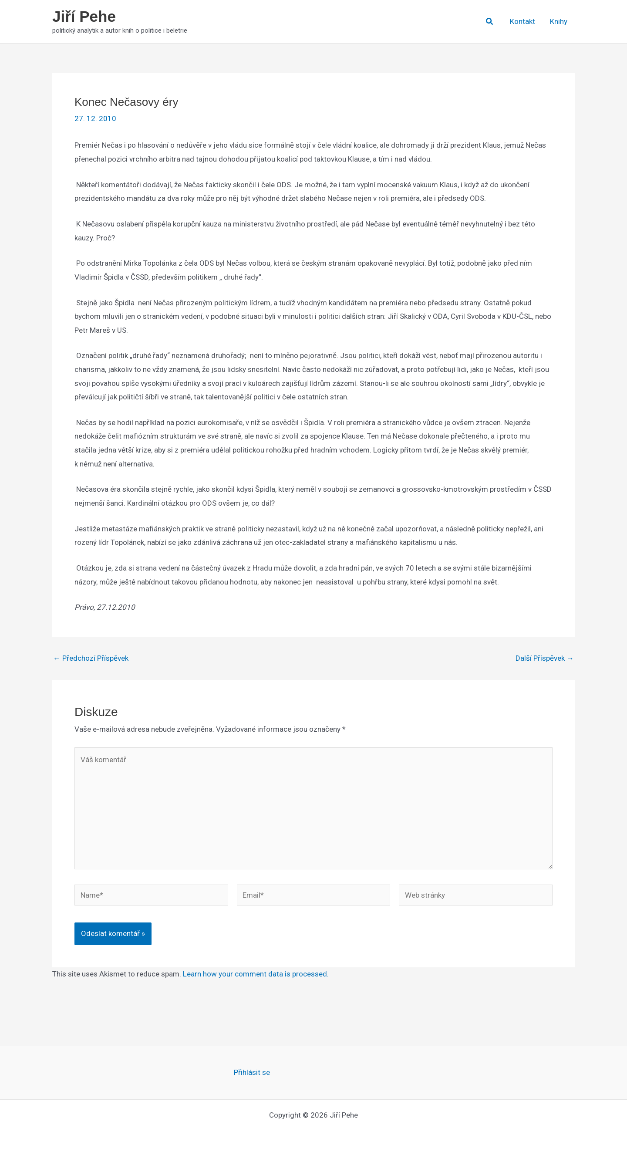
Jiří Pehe (84, 16)
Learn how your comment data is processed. (256, 974)
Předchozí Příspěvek (90, 658)
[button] (490, 21)
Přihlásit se (252, 1072)
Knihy (558, 21)
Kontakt (522, 21)
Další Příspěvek (545, 658)
